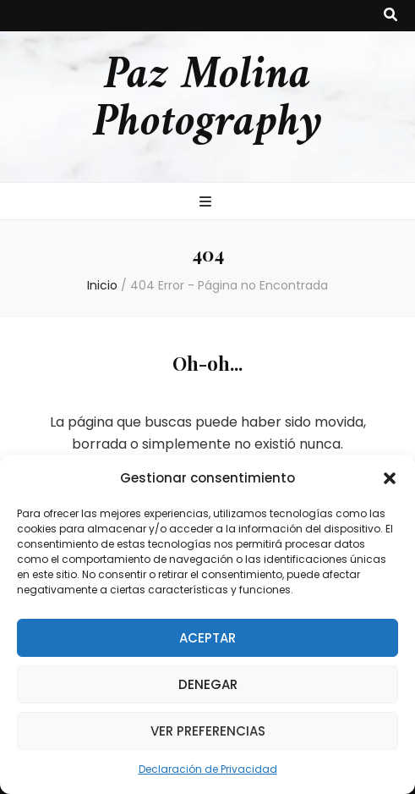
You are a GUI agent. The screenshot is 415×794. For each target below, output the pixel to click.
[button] (389, 478)
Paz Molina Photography (207, 100)
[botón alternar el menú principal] (207, 202)
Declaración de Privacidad (208, 769)
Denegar (208, 684)
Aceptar (207, 638)
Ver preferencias (207, 731)
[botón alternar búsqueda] (390, 15)
